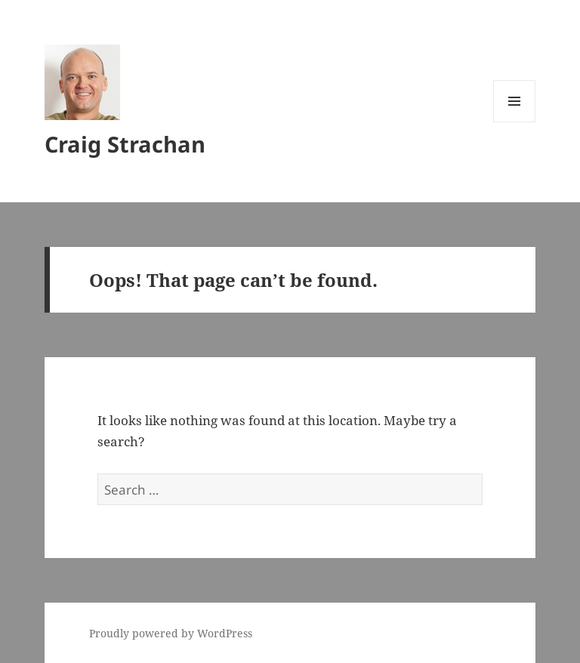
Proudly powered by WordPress (170, 633)
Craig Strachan (125, 144)
